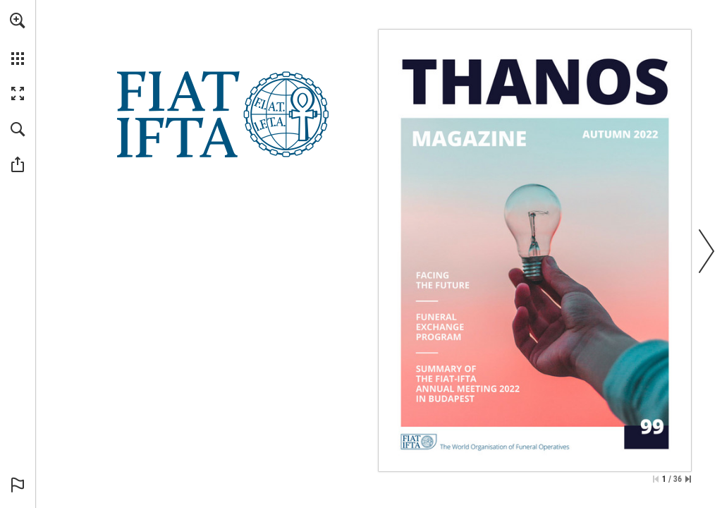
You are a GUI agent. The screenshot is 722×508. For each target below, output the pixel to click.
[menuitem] (17, 39)
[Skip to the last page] (688, 479)
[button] (17, 20)
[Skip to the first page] (656, 479)
